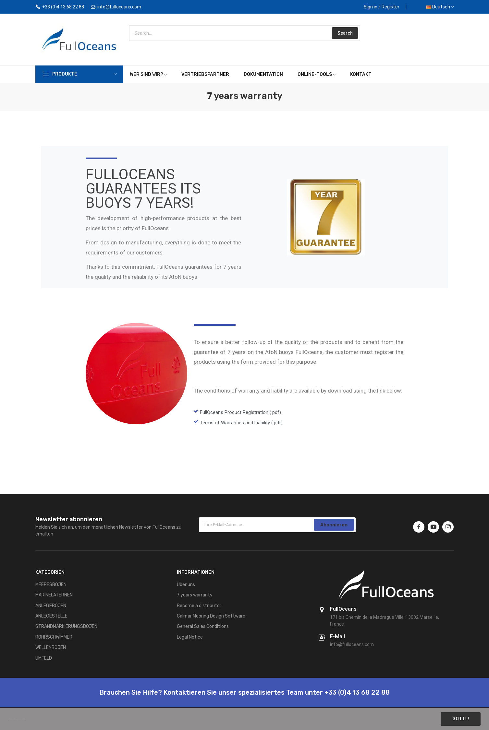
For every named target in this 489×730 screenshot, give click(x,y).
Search (345, 33)
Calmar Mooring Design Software (211, 616)
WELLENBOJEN (50, 647)
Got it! (460, 719)
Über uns (186, 584)
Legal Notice (190, 637)
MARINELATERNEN (54, 595)
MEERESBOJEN (51, 584)
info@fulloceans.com (119, 6)
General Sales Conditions (203, 626)
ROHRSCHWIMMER (53, 637)
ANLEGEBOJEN (50, 605)
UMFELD (43, 658)
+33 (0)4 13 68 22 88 (63, 6)
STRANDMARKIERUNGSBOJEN (66, 626)
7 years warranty (195, 595)
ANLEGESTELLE (51, 616)
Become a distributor (199, 605)
